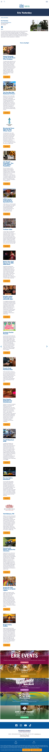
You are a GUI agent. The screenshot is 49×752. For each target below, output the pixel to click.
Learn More (7, 76)
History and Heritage (4, 17)
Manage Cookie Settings (36, 749)
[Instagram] (21, 725)
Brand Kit (27, 735)
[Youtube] (25, 725)
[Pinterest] (34, 725)
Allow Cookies (26, 749)
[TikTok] (30, 725)
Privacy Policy (22, 735)
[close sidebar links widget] (24, 739)
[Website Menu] (47, 1)
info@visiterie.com (37, 734)
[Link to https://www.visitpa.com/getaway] (24, 731)
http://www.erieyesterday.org (6, 22)
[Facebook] (16, 725)
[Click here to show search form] (4, 1)
